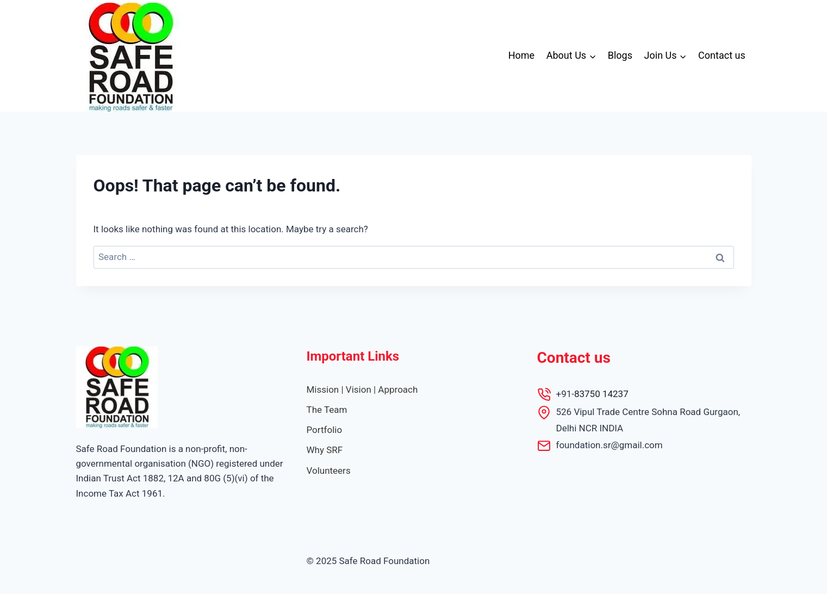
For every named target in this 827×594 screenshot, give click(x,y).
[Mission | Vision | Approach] (362, 389)
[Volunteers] (329, 470)
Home (521, 55)
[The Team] (327, 410)
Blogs (620, 55)
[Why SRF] (325, 450)
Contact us (721, 55)
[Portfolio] (325, 430)
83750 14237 (601, 393)
